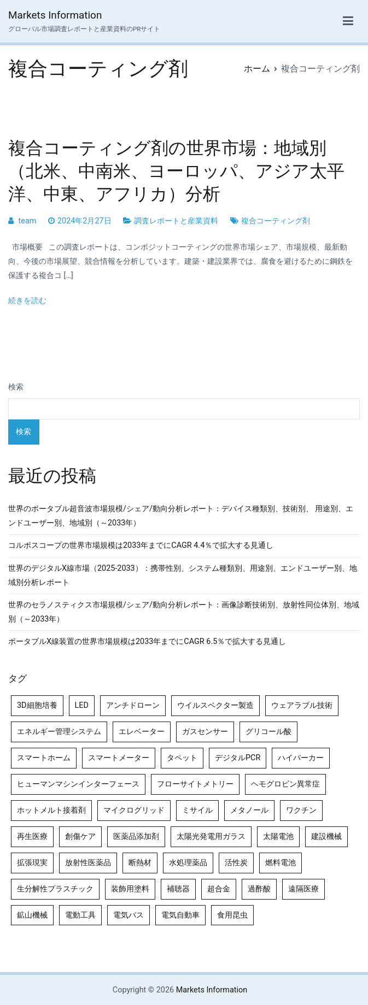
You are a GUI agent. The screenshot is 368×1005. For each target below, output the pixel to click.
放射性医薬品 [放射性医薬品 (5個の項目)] (88, 862)
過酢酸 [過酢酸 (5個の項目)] (259, 889)
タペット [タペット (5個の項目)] (182, 757)
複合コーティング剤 (275, 221)
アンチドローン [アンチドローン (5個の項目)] (133, 705)
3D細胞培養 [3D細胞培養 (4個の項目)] (37, 705)
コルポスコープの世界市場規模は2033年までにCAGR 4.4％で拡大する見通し (140, 545)
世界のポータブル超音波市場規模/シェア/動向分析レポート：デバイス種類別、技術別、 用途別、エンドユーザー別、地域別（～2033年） (180, 516)
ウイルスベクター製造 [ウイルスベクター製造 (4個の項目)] (215, 705)
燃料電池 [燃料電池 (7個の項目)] (280, 862)
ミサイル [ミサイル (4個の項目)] (197, 810)
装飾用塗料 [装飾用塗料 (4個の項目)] (130, 889)
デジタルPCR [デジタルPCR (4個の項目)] (237, 757)
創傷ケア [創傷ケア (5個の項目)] (80, 836)
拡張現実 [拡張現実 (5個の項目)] (32, 862)
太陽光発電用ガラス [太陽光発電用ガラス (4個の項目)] (211, 836)
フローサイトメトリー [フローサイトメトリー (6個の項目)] (195, 784)
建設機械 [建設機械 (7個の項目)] (326, 836)
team (28, 221)
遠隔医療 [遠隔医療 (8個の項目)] (303, 889)
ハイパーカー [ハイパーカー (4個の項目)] (301, 757)
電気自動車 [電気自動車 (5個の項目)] (180, 915)
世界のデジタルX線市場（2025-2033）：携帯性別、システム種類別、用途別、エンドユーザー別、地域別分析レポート (182, 575)
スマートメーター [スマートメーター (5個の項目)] (118, 757)
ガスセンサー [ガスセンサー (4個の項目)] (205, 731)
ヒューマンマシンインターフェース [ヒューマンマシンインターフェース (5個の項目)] (78, 784)
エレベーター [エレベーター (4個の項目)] (142, 731)
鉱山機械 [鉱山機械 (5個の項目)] (32, 915)
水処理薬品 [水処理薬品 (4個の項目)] (188, 862)
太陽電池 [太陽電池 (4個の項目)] (278, 836)
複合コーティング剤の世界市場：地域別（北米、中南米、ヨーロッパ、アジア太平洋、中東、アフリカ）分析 (176, 171)
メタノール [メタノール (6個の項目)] (249, 810)
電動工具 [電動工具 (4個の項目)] (80, 915)
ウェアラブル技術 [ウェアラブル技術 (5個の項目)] (301, 705)
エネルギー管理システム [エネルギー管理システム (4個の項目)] (59, 731)
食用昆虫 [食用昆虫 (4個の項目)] (232, 915)
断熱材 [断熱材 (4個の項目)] (139, 862)
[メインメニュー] (348, 21)
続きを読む (27, 300)
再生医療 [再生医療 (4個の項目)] (32, 836)
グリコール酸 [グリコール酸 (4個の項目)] (268, 731)
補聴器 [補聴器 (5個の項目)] (178, 889)
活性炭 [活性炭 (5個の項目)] (236, 862)
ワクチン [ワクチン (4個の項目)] (301, 810)
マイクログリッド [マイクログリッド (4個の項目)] (134, 810)
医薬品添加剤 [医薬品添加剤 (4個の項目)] (136, 836)
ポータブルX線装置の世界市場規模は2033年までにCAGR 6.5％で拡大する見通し (147, 641)
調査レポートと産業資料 (176, 221)
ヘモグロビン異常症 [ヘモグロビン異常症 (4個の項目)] (285, 784)
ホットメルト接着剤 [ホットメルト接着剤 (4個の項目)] (51, 810)
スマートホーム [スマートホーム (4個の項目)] (44, 757)
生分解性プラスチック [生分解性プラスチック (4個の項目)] (55, 889)
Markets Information (55, 15)
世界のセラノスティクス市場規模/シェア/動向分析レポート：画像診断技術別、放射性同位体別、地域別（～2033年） (183, 612)
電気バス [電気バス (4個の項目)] (128, 915)
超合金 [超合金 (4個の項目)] (218, 889)
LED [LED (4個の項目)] (82, 705)
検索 (16, 387)
